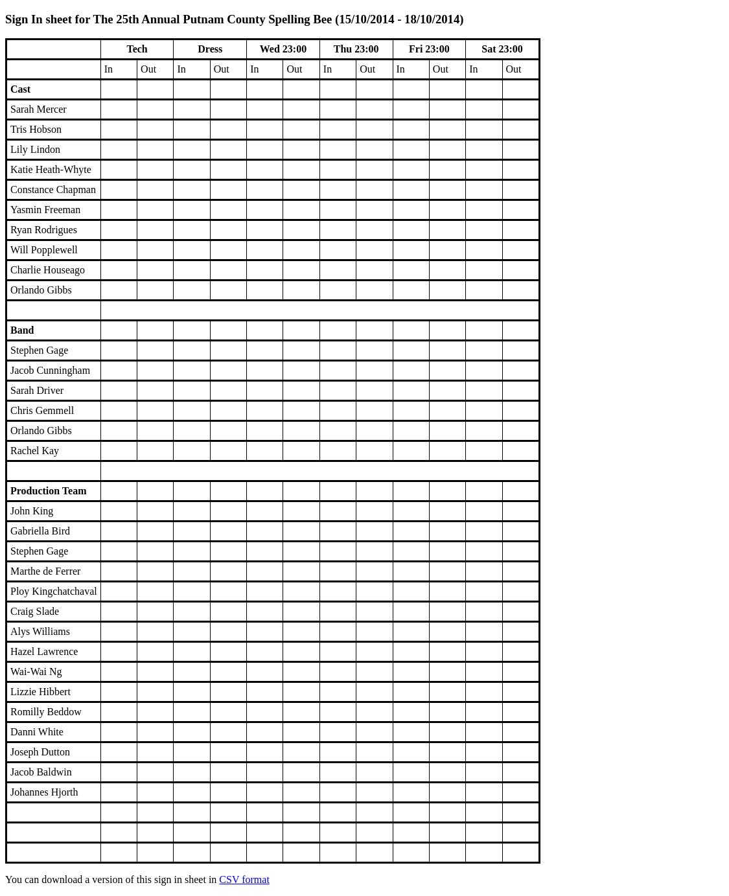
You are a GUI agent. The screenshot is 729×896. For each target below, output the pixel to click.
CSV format (244, 879)
